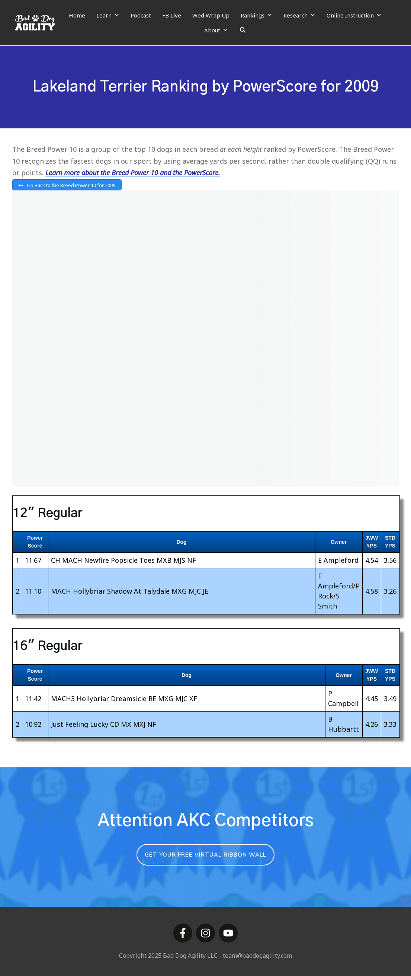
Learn (107, 15)
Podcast (141, 15)
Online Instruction (354, 15)
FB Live (171, 15)
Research (299, 15)
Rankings (256, 15)
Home (77, 15)
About (216, 30)
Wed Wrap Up (210, 15)
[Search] (242, 30)
